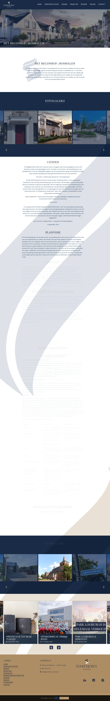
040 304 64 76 (46, 668)
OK (56, 698)
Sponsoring (8, 682)
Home (6, 664)
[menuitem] (39, 4)
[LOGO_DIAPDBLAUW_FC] (86, 664)
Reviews (7, 678)
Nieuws (6, 680)
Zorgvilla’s (8, 673)
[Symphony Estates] (9, 4)
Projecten (8, 671)
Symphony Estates (11, 666)
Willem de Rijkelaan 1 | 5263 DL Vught (54, 665)
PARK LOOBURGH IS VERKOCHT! (85, 637)
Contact (7, 685)
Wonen (6, 669)
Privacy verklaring (64, 698)
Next (103, 149)
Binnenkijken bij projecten (14, 675)
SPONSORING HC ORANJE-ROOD (54, 637)
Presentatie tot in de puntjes (19, 637)
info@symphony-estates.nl (50, 672)
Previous (6, 149)
